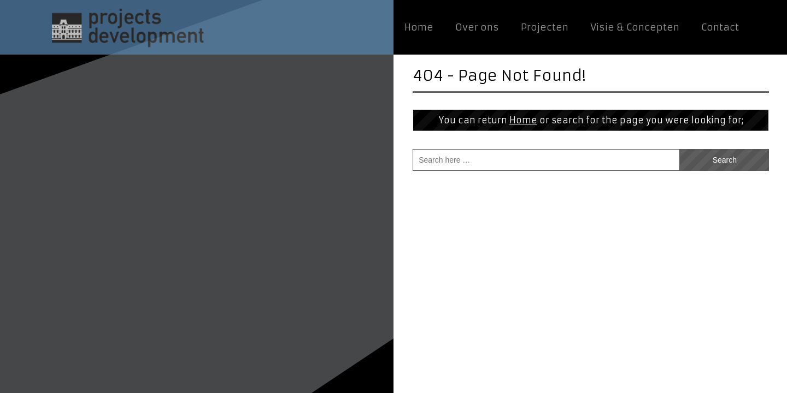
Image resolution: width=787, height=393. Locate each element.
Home (523, 120)
